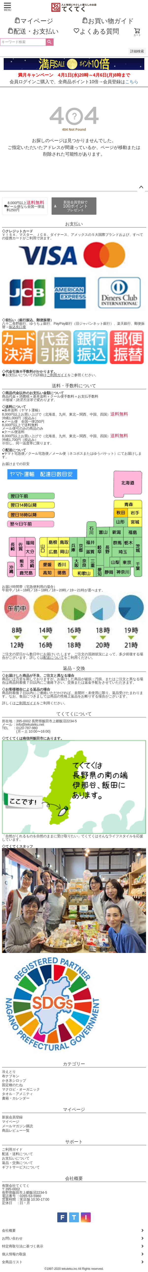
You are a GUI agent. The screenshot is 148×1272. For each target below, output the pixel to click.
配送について (53, 658)
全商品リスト (12, 1262)
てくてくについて (74, 713)
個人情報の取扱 (14, 1254)
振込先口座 (17, 327)
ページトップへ (141, 187)
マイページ (74, 1109)
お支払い (74, 224)
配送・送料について (17, 1154)
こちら (131, 81)
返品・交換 (74, 668)
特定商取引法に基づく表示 (22, 1246)
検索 (49, 42)
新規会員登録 (12, 1117)
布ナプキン (10, 1076)
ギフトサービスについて (21, 1167)
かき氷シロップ (14, 1080)
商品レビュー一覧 (16, 1130)
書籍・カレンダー (16, 1098)
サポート (74, 1141)
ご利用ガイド (57, 375)
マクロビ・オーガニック (21, 1089)
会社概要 (74, 1178)
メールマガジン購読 (17, 1126)
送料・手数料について (74, 385)
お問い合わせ (12, 1238)
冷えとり (9, 1072)
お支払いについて (16, 1158)
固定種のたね (12, 1085)
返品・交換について (17, 1163)
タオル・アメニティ (17, 1094)
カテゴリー (74, 1064)
